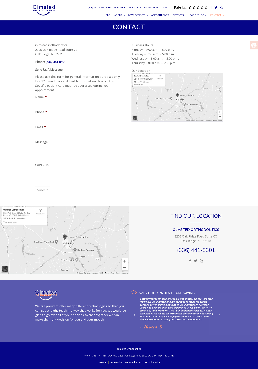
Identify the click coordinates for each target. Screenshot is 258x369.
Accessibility (116, 362)
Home (107, 15)
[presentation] (60, 174)
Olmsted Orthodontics (196, 229)
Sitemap (102, 362)
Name (41, 97)
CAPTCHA (41, 165)
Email (40, 127)
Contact (215, 15)
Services (178, 15)
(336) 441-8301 (56, 62)
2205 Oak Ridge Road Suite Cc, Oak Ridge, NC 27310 (136, 7)
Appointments (160, 15)
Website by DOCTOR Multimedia (142, 362)
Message (41, 142)
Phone (41, 112)
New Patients (136, 15)
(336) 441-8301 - (97, 7)
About (118, 15)
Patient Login (198, 15)
